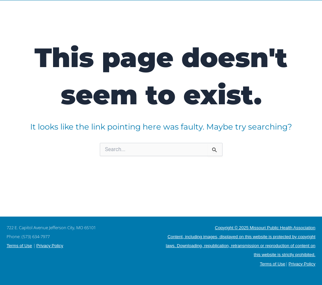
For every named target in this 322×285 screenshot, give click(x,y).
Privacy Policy (49, 245)
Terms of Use (19, 245)
